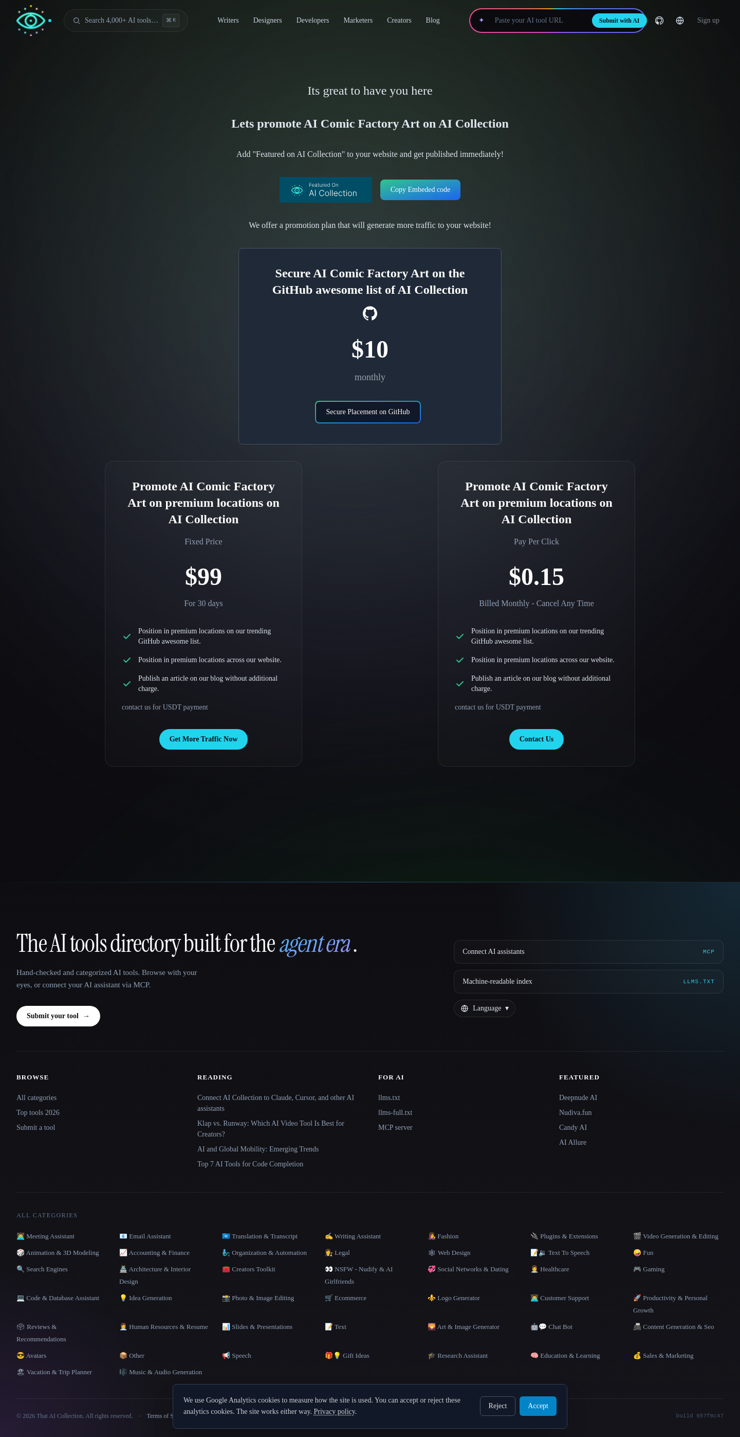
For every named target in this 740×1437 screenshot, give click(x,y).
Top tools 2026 (38, 1112)
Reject (498, 1406)
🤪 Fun (643, 1252)
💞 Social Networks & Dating (468, 1269)
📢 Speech (236, 1355)
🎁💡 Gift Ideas (347, 1355)
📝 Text (335, 1326)
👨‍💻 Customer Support (559, 1298)
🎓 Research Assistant (458, 1355)
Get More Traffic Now (204, 739)
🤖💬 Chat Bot (551, 1326)
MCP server (395, 1127)
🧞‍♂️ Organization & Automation (264, 1252)
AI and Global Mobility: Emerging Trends (258, 1149)
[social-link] (370, 313)
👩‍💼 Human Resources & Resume (163, 1326)
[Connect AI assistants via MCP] (589, 952)
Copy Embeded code (421, 189)
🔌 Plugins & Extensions (564, 1236)
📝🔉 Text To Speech (559, 1252)
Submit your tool (58, 1016)
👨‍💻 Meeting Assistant (45, 1236)
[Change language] (693, 20)
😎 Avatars (31, 1355)
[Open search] (126, 20)
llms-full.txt (395, 1112)
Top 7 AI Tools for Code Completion (250, 1164)
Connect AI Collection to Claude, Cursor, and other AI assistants (275, 1103)
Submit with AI (633, 20)
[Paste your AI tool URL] (552, 20)
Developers (319, 20)
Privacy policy (334, 1411)
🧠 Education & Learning (565, 1355)
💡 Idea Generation (145, 1298)
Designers (274, 20)
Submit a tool (35, 1127)
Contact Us (537, 739)
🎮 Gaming (648, 1269)
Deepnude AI (578, 1098)
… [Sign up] (715, 20)
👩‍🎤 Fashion (443, 1236)
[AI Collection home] (33, 21)
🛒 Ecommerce (345, 1298)
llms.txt (389, 1098)
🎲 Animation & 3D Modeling (57, 1252)
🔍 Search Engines (42, 1269)
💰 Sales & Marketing (663, 1355)
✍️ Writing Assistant (353, 1236)
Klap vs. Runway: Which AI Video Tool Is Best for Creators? (270, 1129)
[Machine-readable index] (589, 982)
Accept (538, 1406)
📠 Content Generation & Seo (673, 1326)
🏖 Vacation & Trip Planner (54, 1372)
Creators (406, 20)
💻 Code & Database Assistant (57, 1298)
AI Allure (572, 1142)
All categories (36, 1098)
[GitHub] (673, 20)
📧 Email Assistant (145, 1236)
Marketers (365, 20)
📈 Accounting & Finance (154, 1252)
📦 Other (131, 1355)
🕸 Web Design (449, 1252)
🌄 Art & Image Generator (463, 1326)
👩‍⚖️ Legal (337, 1252)
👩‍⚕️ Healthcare (549, 1269)
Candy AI (573, 1127)
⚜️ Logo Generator (454, 1298)
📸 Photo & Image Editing (258, 1298)
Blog (440, 20)
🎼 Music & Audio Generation (160, 1372)
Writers (235, 20)
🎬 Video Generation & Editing (675, 1236)
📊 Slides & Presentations (257, 1326)
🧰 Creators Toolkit (248, 1269)
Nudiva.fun (575, 1112)
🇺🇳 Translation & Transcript (260, 1236)
